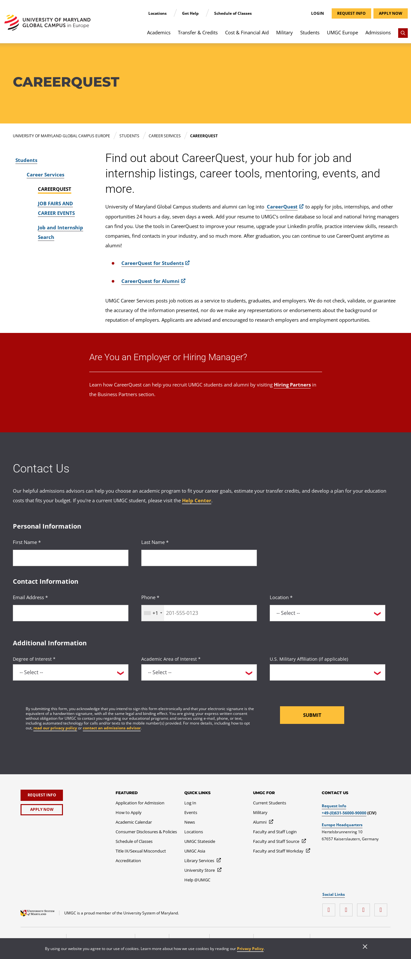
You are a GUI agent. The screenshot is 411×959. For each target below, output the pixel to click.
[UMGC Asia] (194, 851)
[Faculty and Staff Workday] (282, 851)
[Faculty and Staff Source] (280, 841)
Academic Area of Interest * (171, 659)
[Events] (190, 812)
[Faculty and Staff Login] (275, 832)
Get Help (191, 13)
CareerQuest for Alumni (150, 281)
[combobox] (153, 613)
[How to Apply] (129, 812)
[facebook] (348, 907)
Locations (158, 13)
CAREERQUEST (54, 189)
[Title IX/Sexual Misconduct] (141, 851)
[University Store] (203, 870)
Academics (159, 32)
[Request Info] (42, 795)
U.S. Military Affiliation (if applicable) (309, 659)
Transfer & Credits (198, 32)
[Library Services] (203, 860)
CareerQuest (282, 206)
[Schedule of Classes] (134, 841)
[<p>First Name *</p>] (70, 558)
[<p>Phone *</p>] (199, 613)
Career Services (45, 174)
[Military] (260, 812)
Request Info (334, 806)
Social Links (333, 894)
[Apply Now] (42, 809)
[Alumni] (263, 822)
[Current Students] (269, 803)
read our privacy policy (55, 728)
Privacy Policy (250, 948)
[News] (189, 822)
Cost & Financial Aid (247, 32)
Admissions (378, 32)
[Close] (365, 947)
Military (284, 32)
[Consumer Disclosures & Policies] (146, 832)
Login (317, 13)
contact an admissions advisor (112, 728)
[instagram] (330, 907)
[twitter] (365, 907)
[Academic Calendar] (134, 822)
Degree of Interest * (34, 659)
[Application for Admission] (140, 803)
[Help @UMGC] (197, 880)
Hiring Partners (292, 384)
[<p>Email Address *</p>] (70, 613)
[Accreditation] (128, 860)
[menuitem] (159, 35)
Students (309, 32)
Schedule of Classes (233, 13)
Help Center (196, 500)
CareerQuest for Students (152, 263)
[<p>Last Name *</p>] (199, 558)
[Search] (403, 33)
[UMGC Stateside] (199, 841)
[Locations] (193, 832)
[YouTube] (382, 907)
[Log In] (190, 803)
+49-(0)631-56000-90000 (344, 813)
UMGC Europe (342, 32)
